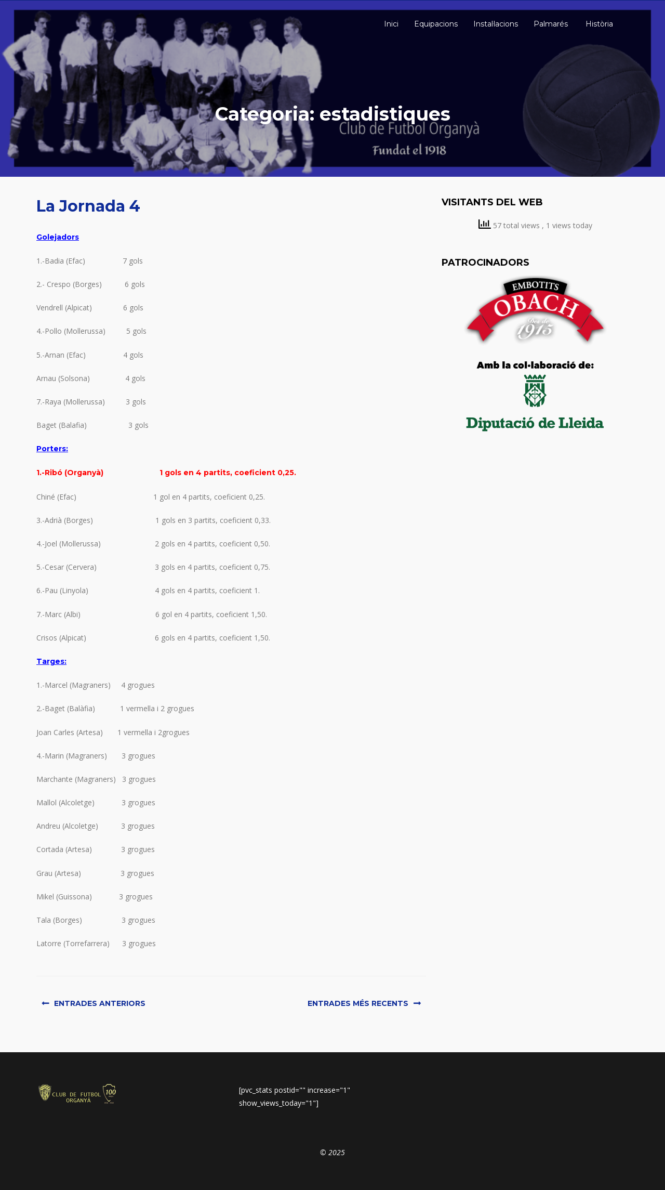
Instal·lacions (495, 24)
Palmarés (551, 24)
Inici (390, 24)
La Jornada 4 (88, 206)
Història (598, 24)
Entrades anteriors (99, 1003)
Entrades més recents (358, 1003)
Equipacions (436, 24)
